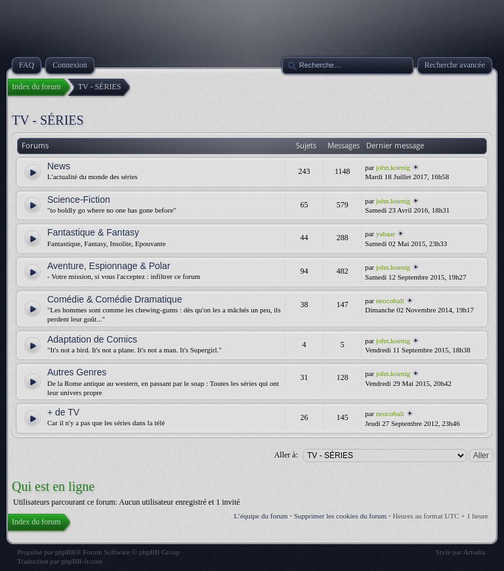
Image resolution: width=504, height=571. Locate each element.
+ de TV (63, 412)
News (58, 166)
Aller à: (286, 454)
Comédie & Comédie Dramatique (114, 299)
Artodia (474, 552)
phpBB (65, 552)
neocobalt (390, 301)
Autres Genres (76, 372)
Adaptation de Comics (92, 339)
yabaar (385, 234)
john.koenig (393, 167)
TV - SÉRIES (48, 120)
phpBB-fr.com (81, 561)
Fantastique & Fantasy (93, 232)
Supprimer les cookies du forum (340, 516)
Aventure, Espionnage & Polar (108, 266)
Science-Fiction (78, 199)
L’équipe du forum (261, 516)
